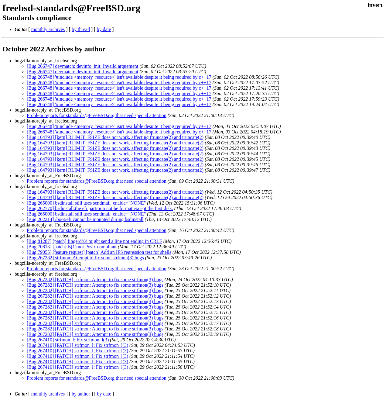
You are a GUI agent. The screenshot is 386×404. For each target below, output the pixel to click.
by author (81, 393)
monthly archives (48, 29)
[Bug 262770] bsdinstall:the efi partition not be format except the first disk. (100, 208)
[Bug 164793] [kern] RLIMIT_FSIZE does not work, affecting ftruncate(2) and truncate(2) (115, 137)
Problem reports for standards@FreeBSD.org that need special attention (96, 115)
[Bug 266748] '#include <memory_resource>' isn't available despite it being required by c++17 (119, 77)
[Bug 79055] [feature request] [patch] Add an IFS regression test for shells (99, 252)
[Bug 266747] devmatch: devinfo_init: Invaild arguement (82, 66)
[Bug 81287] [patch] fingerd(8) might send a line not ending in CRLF (94, 241)
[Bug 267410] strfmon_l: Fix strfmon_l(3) (68, 339)
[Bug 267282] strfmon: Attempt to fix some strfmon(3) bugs (85, 257)
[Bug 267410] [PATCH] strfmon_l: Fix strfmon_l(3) (77, 345)
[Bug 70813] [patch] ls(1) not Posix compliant (72, 246)
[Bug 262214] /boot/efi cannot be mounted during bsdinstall (85, 219)
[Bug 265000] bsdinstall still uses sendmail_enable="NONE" (86, 202)
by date (104, 29)
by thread (81, 29)
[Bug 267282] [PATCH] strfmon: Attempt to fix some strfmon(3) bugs (95, 279)
